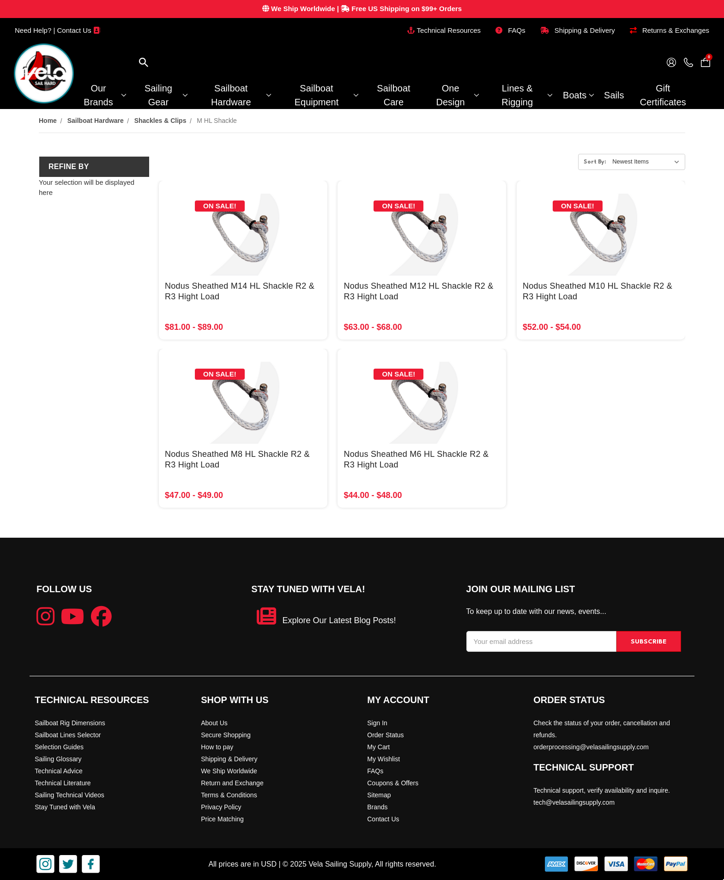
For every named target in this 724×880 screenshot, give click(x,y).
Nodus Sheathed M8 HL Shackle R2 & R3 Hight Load (237, 459)
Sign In (377, 723)
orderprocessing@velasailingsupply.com (591, 747)
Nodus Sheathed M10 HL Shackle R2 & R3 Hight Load (597, 291)
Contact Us (383, 819)
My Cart (378, 747)
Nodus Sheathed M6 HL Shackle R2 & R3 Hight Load (416, 459)
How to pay (217, 747)
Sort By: (595, 162)
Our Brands (104, 95)
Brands (377, 807)
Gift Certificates (663, 95)
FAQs (510, 30)
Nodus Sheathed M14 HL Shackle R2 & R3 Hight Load (239, 291)
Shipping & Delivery (577, 30)
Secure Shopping (225, 735)
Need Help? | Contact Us (57, 30)
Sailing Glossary (58, 759)
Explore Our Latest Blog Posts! (339, 620)
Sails (614, 95)
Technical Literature (62, 783)
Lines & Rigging (526, 95)
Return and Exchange (232, 783)
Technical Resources (444, 30)
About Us (214, 723)
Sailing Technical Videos (69, 795)
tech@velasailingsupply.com (574, 802)
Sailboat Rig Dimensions (70, 723)
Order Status (385, 735)
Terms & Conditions (229, 795)
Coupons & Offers (392, 783)
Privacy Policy (221, 807)
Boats (578, 95)
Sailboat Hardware (241, 95)
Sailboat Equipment (326, 95)
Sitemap (379, 795)
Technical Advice (59, 771)
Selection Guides (59, 747)
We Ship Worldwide (229, 771)
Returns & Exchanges (669, 30)
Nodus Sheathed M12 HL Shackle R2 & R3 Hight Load (418, 291)
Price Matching (222, 819)
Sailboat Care (393, 95)
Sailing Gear (166, 95)
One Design (457, 95)
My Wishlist (383, 759)
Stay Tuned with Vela (65, 807)
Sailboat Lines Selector (68, 735)
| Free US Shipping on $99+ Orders (362, 8)
